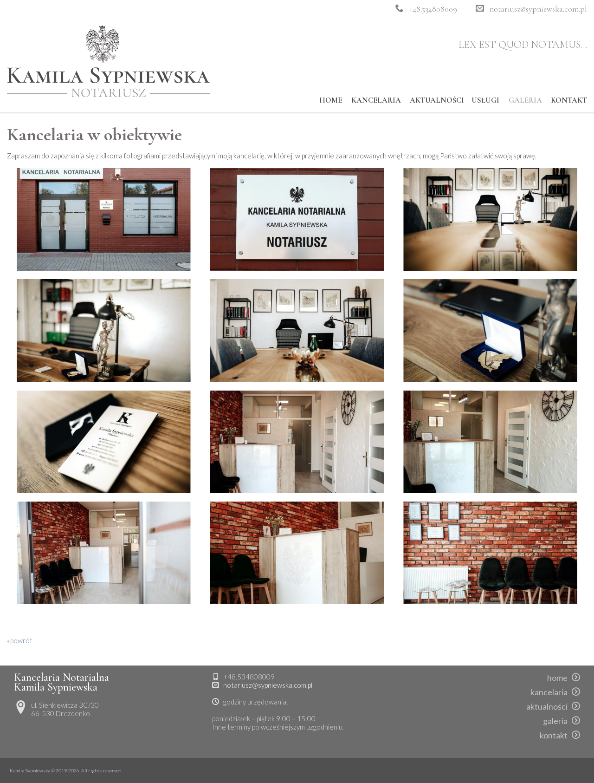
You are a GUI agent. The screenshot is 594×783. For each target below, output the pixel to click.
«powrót (19, 640)
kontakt (569, 100)
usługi (485, 100)
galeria (525, 100)
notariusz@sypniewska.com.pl (538, 9)
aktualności (437, 100)
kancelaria (376, 100)
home (330, 100)
